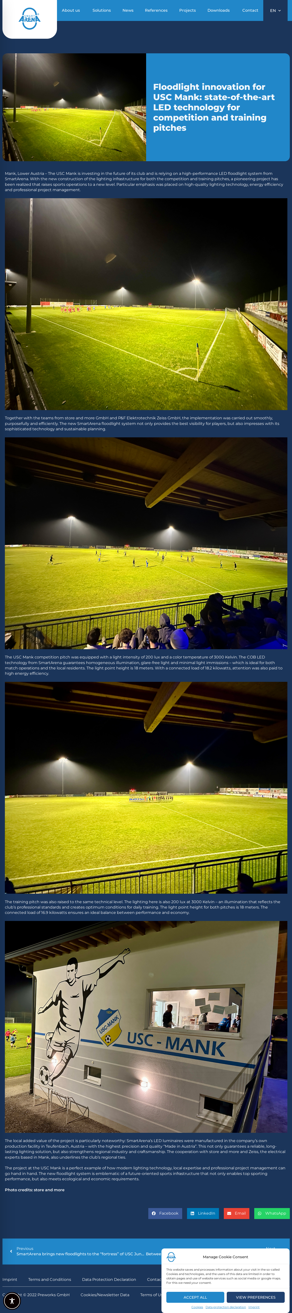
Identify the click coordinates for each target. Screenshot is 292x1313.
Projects (187, 10)
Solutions (102, 10)
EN (275, 10)
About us (71, 10)
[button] (165, 1213)
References (156, 10)
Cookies (197, 1308)
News (127, 10)
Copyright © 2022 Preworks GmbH (36, 1295)
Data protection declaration (226, 1308)
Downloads (218, 10)
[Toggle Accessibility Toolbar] (12, 1301)
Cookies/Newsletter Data (105, 1295)
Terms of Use (152, 1295)
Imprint (254, 1308)
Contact (250, 10)
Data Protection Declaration (109, 1279)
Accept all (195, 1298)
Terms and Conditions (49, 1279)
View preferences (255, 1298)
